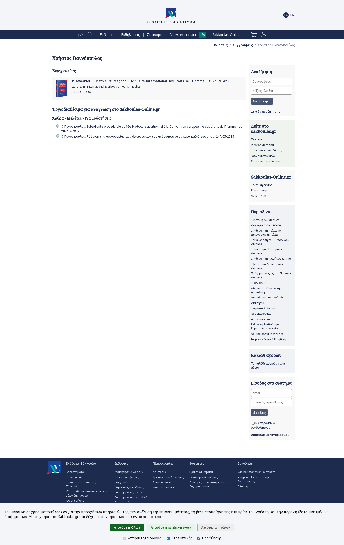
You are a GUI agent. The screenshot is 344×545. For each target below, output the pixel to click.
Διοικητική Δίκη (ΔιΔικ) (267, 225)
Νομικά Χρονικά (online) (267, 334)
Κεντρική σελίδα (261, 185)
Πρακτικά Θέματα (201, 472)
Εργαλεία (245, 463)
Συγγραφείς (243, 45)
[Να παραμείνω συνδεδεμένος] (253, 423)
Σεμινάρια (155, 34)
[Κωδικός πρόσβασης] (271, 402)
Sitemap (243, 486)
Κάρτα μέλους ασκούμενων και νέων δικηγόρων (86, 493)
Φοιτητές (196, 463)
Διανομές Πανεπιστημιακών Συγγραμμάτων (208, 484)
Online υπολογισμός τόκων (256, 472)
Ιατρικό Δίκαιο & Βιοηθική (268, 339)
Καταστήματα (75, 472)
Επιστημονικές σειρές (129, 492)
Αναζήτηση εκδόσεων (129, 472)
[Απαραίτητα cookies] (124, 538)
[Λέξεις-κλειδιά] (271, 91)
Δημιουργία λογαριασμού (270, 435)
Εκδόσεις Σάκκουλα (81, 463)
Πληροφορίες (163, 463)
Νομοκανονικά (261, 314)
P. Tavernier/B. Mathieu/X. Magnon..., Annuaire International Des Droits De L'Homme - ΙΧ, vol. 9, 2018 (150, 81)
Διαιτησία (257, 303)
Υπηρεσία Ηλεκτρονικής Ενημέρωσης (254, 479)
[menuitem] (80, 35)
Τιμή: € (82, 92)
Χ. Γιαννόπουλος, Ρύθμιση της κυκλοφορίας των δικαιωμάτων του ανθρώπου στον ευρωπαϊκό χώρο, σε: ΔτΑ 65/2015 (147, 136)
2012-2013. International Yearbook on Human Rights (106, 86)
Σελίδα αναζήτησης (265, 111)
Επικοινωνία (74, 477)
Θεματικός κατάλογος (266, 161)
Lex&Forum (259, 283)
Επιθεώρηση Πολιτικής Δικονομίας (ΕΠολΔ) (266, 232)
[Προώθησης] (198, 538)
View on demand (262, 145)
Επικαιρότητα (260, 190)
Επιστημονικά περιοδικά (131, 497)
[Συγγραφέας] (271, 81)
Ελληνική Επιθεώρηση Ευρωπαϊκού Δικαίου (266, 326)
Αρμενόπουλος (261, 319)
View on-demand (183, 34)
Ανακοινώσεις (162, 482)
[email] (271, 393)
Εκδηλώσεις (130, 34)
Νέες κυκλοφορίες (263, 155)
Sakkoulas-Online (226, 34)
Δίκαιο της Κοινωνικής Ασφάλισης (266, 290)
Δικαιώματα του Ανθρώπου (269, 297)
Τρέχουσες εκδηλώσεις (266, 150)
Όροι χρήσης (75, 500)
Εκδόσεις (107, 34)
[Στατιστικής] (168, 538)
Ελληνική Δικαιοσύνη (265, 220)
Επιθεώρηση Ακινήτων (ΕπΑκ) (271, 259)
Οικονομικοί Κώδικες (203, 477)
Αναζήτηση (258, 196)
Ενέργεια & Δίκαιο (263, 308)
